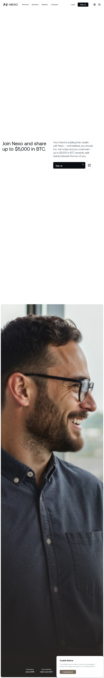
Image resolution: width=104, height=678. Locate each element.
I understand (68, 672)
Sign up (83, 5)
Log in (73, 5)
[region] (79, 666)
